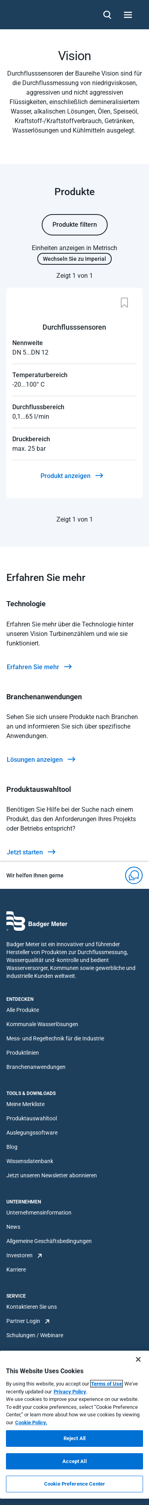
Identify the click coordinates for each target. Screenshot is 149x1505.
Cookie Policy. (31, 1422)
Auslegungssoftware (32, 1132)
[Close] (138, 1359)
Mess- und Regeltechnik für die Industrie (55, 1038)
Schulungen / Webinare (34, 1335)
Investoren (19, 1255)
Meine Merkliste (25, 1104)
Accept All (74, 1461)
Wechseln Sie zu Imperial (74, 259)
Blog (11, 1147)
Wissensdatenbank (29, 1161)
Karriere (16, 1269)
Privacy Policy (70, 1392)
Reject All (74, 1438)
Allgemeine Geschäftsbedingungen (49, 1241)
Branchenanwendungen (36, 1067)
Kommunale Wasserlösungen (42, 1024)
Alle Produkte (22, 1010)
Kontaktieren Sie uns (31, 1307)
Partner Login (23, 1321)
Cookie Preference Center (74, 1484)
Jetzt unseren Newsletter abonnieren (51, 1175)
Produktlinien (22, 1053)
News (13, 1227)
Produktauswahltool (31, 1118)
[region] (74, 1425)
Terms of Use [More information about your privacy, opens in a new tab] (106, 1384)
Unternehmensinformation (39, 1212)
